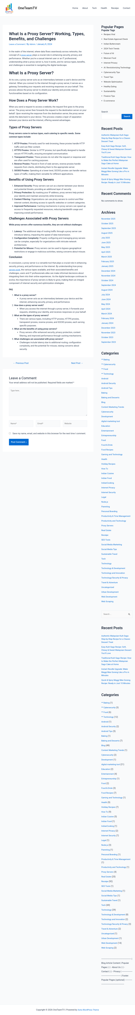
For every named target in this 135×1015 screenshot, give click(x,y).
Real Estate (106, 536)
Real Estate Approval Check (116, 39)
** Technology (107, 377)
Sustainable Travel (110, 560)
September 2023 (109, 345)
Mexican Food (110, 58)
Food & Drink (107, 448)
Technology (106, 570)
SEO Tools (106, 546)
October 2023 (107, 340)
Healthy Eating (110, 86)
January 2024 (107, 326)
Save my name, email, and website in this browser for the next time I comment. (49, 435)
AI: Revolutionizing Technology (118, 67)
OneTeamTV (27, 8)
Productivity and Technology (114, 527)
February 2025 (108, 264)
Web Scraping (107, 607)
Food (103, 443)
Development (107, 419)
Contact (126, 8)
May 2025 (106, 250)
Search (104, 112)
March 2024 (107, 316)
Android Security (109, 386)
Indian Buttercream (113, 44)
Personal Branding (110, 514)
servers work (15, 269)
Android (105, 381)
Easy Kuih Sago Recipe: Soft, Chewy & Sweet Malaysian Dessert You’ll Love (114, 149)
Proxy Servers (107, 532)
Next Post (76, 363)
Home (75, 8)
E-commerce (110, 100)
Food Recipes (107, 453)
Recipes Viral (110, 34)
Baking (104, 396)
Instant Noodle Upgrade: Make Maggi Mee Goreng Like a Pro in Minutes (116, 171)
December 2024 (108, 274)
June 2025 (106, 245)
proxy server (27, 55)
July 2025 (105, 241)
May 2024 (106, 307)
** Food (105, 372)
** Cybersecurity (109, 367)
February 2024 (108, 321)
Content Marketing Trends (113, 410)
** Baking (105, 362)
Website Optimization (114, 81)
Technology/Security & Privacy (115, 584)
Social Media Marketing (112, 551)
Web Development (109, 603)
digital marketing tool (111, 424)
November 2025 (108, 222)
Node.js (105, 505)
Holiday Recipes (108, 467)
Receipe (115, 8)
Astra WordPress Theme (88, 1010)
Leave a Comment (17, 44)
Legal (104, 500)
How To (105, 472)
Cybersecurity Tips (112, 72)
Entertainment (108, 434)
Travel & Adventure (110, 589)
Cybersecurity (107, 415)
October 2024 (107, 283)
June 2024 (106, 302)
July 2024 (105, 298)
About (85, 8)
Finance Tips (110, 96)
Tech (94, 8)
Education (106, 429)
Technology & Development (114, 574)
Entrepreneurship (109, 438)
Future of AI (109, 53)
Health (104, 8)
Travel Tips (109, 77)
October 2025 (107, 226)
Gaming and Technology (112, 457)
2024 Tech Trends (112, 48)
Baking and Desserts (111, 400)
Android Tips (107, 391)
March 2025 (107, 260)
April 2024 (106, 312)
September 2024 (109, 288)
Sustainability (110, 91)
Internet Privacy (111, 63)
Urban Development (110, 598)
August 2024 (107, 293)
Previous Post (21, 363)
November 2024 (108, 279)
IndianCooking (108, 486)
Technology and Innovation (114, 579)
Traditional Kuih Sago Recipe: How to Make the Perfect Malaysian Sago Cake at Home (115, 160)
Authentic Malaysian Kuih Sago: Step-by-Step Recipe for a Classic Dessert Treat (116, 138)
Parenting (105, 509)
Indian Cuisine (108, 476)
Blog (103, 405)
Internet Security (109, 495)
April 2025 (106, 255)
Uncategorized (108, 593)
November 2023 (108, 335)
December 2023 (108, 331)
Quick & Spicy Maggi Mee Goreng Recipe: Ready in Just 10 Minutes (116, 182)
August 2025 (107, 236)
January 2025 (107, 269)
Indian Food (106, 481)
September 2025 (109, 231)
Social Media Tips (109, 555)
